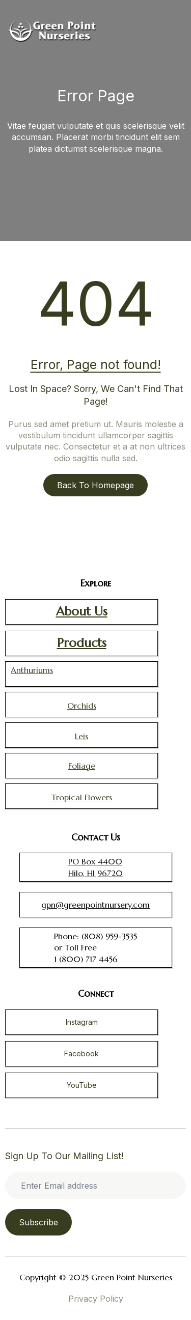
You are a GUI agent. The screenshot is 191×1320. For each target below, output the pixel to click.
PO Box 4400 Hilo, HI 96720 (95, 867)
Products (81, 643)
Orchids (81, 705)
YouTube (82, 1085)
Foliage (81, 766)
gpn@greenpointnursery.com (95, 905)
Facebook (81, 1053)
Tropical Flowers (81, 797)
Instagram (82, 1022)
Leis (81, 736)
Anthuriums (32, 670)
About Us (81, 611)
